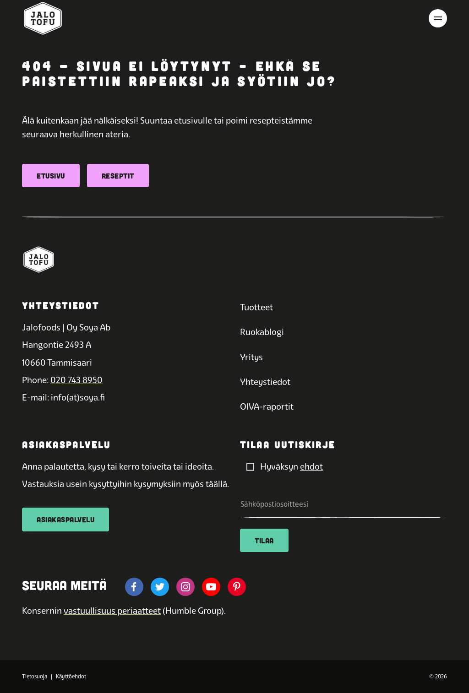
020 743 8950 (76, 380)
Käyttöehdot (71, 676)
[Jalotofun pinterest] (237, 587)
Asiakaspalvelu (65, 519)
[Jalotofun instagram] (185, 587)
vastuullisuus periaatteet (112, 611)
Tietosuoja (34, 676)
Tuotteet (256, 307)
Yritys (251, 357)
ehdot (311, 466)
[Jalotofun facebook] (134, 587)
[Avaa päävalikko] (438, 18)
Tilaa (264, 540)
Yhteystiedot (265, 382)
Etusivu (51, 175)
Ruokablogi (262, 332)
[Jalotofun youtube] (211, 587)
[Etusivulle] (43, 18)
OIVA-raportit (267, 406)
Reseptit (118, 175)
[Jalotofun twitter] (160, 587)
